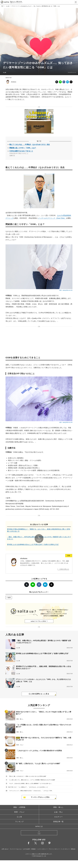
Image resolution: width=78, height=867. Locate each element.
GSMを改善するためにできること (21, 151)
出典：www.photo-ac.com (65, 290)
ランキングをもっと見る (40, 792)
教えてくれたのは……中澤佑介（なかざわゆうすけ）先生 (29, 144)
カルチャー (58, 811)
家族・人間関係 (19, 802)
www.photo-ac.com (71, 72)
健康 (9, 592)
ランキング (19, 816)
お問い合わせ (5, 843)
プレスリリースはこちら (16, 843)
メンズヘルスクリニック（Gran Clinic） (52, 218)
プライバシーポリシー (54, 843)
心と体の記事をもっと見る (39, 688)
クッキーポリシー (65, 843)
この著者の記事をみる (63, 563)
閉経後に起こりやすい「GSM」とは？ (22, 148)
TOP (2, 6)
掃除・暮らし (58, 802)
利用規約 (33, 843)
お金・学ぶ (58, 806)
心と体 (8, 6)
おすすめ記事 (26, 843)
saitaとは (39, 821)
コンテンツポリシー (42, 843)
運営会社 (73, 843)
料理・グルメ (19, 806)
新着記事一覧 (58, 816)
